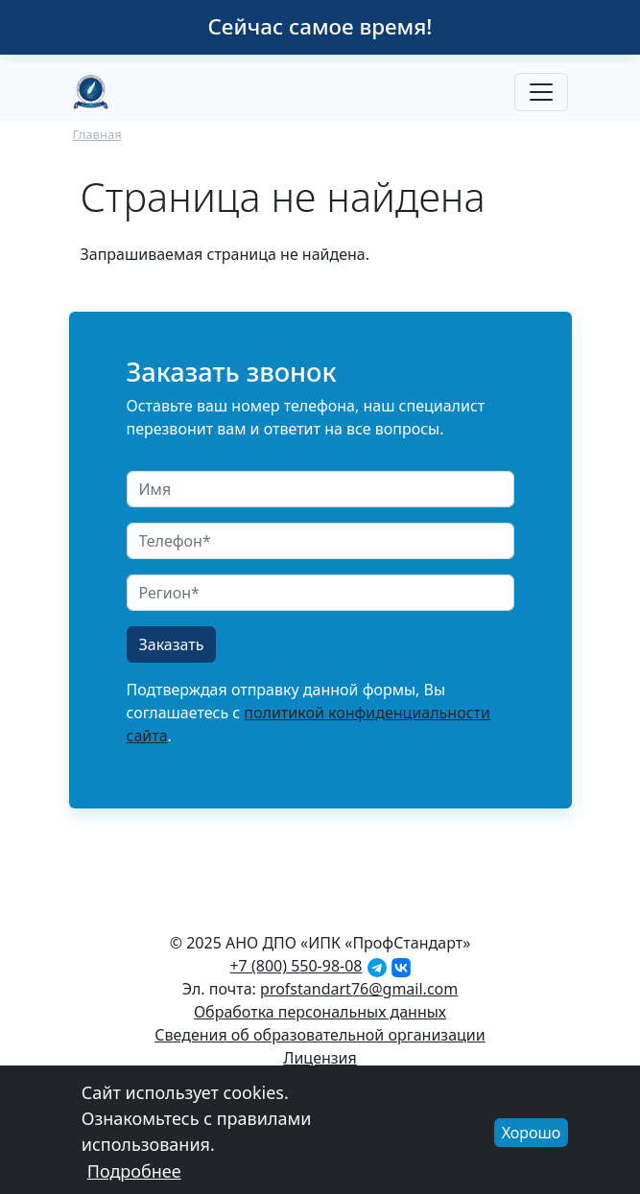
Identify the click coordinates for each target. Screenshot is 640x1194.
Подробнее (134, 1178)
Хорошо (531, 1140)
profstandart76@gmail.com (359, 988)
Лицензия (320, 1057)
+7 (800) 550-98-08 (295, 965)
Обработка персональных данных (320, 1011)
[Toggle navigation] (541, 92)
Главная (97, 134)
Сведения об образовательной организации (319, 1034)
